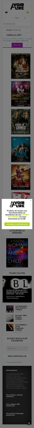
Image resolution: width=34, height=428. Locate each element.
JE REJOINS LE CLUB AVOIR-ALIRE (17, 224)
